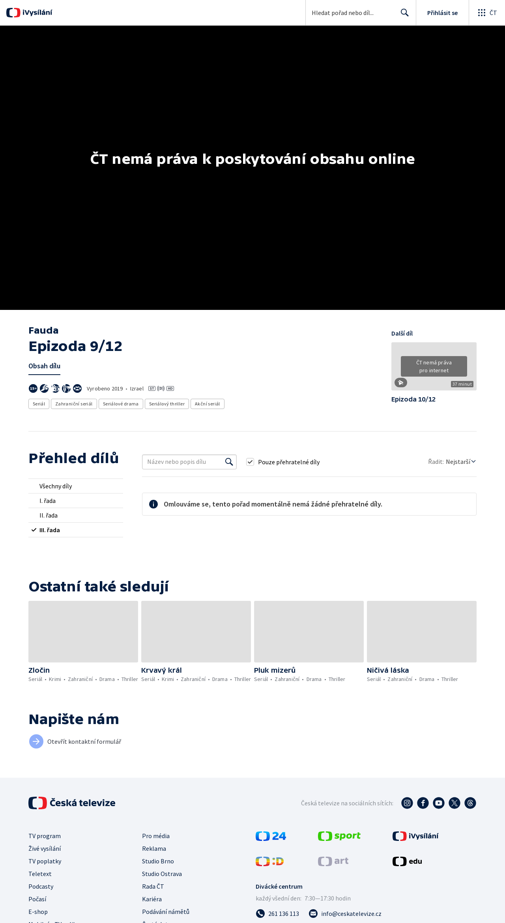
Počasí (37, 900)
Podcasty (40, 888)
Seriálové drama (121, 404)
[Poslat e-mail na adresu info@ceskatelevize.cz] (345, 915)
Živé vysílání (44, 850)
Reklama (154, 850)
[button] (434, 369)
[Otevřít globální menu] (487, 12)
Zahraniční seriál (74, 404)
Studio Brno (158, 863)
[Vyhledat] (229, 463)
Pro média (156, 837)
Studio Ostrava (162, 875)
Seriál (39, 404)
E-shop (38, 913)
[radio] (75, 487)
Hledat (402, 16)
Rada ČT (153, 888)
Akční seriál (207, 404)
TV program (44, 837)
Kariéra (152, 900)
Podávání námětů (165, 913)
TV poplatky (44, 863)
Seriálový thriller (167, 404)
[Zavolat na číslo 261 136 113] (277, 915)
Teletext (40, 875)
